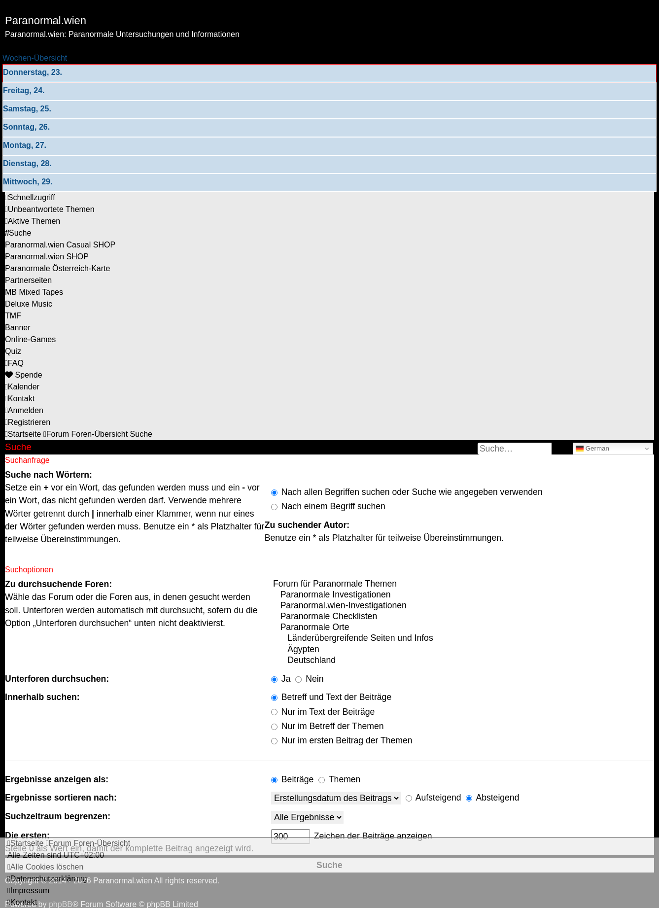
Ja (280, 679)
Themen (339, 779)
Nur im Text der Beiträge (323, 712)
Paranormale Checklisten (462, 616)
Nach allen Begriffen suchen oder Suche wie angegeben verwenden (407, 492)
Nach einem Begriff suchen (328, 506)
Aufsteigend (433, 798)
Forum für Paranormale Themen (462, 584)
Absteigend (492, 798)
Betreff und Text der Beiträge (331, 697)
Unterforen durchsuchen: (57, 679)
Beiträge (292, 779)
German (592, 449)
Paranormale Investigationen (462, 595)
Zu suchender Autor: (307, 525)
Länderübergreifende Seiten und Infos (462, 638)
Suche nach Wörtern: (48, 475)
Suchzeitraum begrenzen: (57, 816)
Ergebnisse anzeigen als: (56, 779)
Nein (309, 679)
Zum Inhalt (23, 46)
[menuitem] (50, 209)
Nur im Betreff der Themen (327, 726)
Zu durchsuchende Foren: (58, 584)
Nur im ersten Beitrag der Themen (342, 740)
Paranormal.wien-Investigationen (462, 605)
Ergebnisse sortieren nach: (61, 798)
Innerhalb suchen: (42, 697)
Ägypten (462, 649)
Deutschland (462, 660)
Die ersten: (27, 835)
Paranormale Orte (462, 627)
